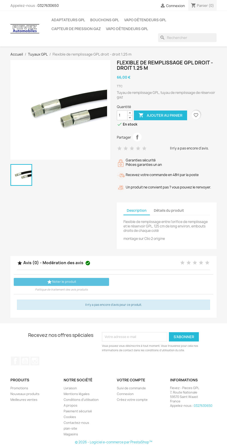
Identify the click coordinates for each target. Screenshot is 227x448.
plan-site (70, 428)
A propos (70, 405)
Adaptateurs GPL (68, 19)
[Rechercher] (187, 37)
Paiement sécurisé (78, 411)
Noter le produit (61, 282)
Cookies (70, 417)
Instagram (34, 361)
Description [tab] (137, 210)
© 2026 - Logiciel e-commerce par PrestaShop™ (113, 442)
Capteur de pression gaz (76, 28)
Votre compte (131, 380)
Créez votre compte (132, 400)
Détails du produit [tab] (169, 210)
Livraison (70, 388)
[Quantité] (122, 115)
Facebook (15, 361)
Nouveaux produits (24, 394)
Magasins (71, 434)
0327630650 (48, 5)
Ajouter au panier (160, 115)
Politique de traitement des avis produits (61, 289)
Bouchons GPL (104, 19)
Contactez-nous (76, 423)
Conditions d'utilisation (81, 400)
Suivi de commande (131, 388)
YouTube (25, 361)
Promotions (19, 388)
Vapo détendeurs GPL (145, 19)
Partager (137, 137)
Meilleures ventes (23, 400)
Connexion (125, 394)
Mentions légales (77, 394)
